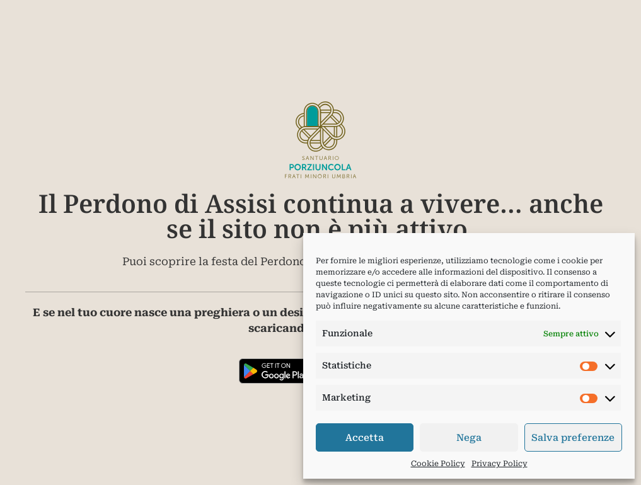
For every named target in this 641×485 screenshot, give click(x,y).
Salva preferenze (573, 437)
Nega (469, 437)
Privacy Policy (499, 463)
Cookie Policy (438, 463)
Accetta (364, 437)
